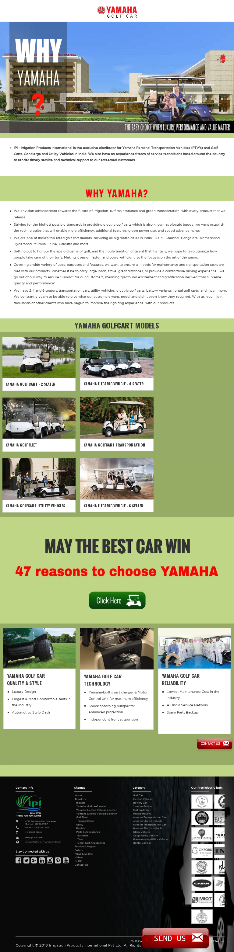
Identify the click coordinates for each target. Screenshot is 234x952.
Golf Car (138, 795)
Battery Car (140, 802)
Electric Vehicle (142, 799)
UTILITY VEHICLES (51, 505)
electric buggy (181, 224)
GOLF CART (28, 384)
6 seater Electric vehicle (147, 828)
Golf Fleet (82, 817)
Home (78, 795)
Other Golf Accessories (91, 842)
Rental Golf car (142, 842)
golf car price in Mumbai (102, 755)
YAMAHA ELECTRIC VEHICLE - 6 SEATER (114, 505)
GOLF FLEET (28, 444)
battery (152, 290)
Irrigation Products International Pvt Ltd (85, 945)
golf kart (168, 755)
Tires (80, 839)
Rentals (80, 828)
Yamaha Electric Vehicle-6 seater (96, 813)
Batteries (82, 835)
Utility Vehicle (141, 831)
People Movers (142, 813)
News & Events (84, 853)
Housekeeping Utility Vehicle (150, 839)
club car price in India (84, 762)
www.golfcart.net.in (33, 842)
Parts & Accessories (88, 831)
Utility (79, 824)
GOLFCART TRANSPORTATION (121, 444)
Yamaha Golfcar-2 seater (91, 806)
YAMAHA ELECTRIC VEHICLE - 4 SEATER (114, 383)
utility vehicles (103, 290)
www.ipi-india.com (52, 842)
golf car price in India (19, 755)
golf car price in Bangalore (59, 755)
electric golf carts (117, 224)
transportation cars (74, 290)
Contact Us (81, 864)
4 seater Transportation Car (149, 817)
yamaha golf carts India (46, 762)
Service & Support (85, 846)
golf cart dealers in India (195, 755)
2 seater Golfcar (142, 806)
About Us (80, 799)
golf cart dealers (79, 238)
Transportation (85, 820)
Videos (79, 857)
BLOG (78, 861)
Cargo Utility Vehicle (145, 835)
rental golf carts (186, 290)
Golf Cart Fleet (142, 809)
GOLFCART (117, 325)
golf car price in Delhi (141, 755)
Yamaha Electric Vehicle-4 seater (96, 809)
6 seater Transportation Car (149, 824)
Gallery (79, 850)
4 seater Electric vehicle (147, 820)
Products (80, 802)
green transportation (162, 211)
